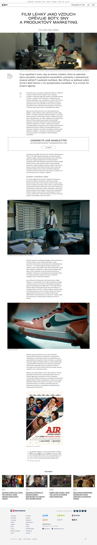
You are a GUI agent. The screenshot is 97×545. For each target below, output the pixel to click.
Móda (50, 30)
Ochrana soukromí (27, 539)
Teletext (13, 522)
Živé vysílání (13, 518)
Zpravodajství (38, 1)
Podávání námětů (30, 528)
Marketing (55, 30)
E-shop (12, 528)
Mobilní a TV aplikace (15, 531)
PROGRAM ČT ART (78, 5)
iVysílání (48, 1)
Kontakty (28, 533)
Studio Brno (28, 520)
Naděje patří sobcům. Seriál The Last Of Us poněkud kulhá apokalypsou (59, 494)
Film (40, 30)
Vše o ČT (67, 1)
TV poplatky (13, 520)
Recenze (44, 30)
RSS (85, 539)
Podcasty (13, 524)
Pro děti (59, 1)
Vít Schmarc (10, 75)
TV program (53, 1)
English (20, 539)
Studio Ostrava (29, 522)
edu (63, 1)
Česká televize (31, 1)
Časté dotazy (29, 531)
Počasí (12, 526)
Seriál (51, 489)
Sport (44, 1)
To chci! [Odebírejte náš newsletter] (48, 147)
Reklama (28, 518)
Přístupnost (34, 539)
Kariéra (27, 526)
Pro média (28, 515)
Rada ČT (28, 524)
